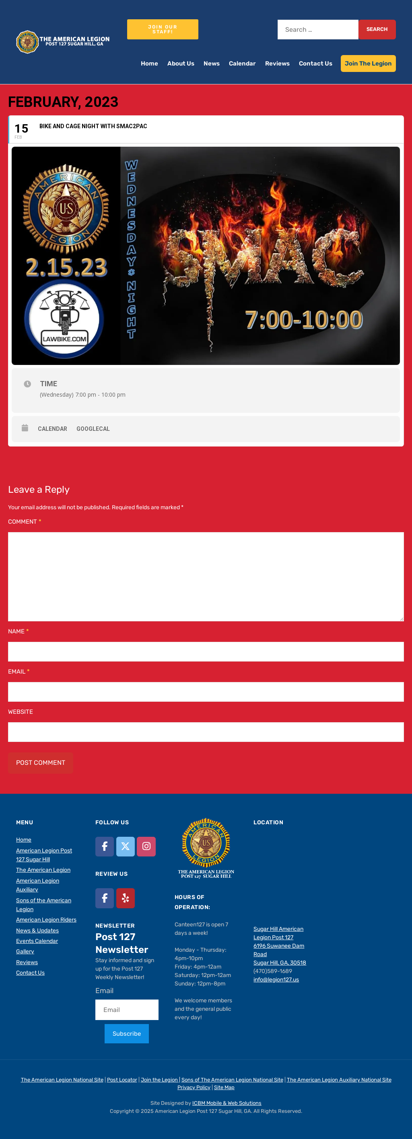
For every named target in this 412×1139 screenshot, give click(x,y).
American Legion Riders (46, 919)
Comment (24, 521)
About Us (180, 63)
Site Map (224, 1087)
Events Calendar (37, 941)
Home (149, 63)
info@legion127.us (276, 979)
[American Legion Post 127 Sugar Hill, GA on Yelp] (125, 898)
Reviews (277, 63)
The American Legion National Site (62, 1080)
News (212, 63)
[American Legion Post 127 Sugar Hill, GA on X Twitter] (125, 846)
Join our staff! (162, 29)
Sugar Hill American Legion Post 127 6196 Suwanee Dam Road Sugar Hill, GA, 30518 (279, 946)
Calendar (242, 63)
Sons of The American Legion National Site (232, 1080)
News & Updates (37, 930)
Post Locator (122, 1080)
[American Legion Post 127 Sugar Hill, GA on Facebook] (104, 846)
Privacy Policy (193, 1087)
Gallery (25, 951)
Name (18, 631)
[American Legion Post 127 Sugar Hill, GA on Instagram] (146, 846)
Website (20, 711)
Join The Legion (368, 63)
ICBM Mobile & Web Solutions (227, 1103)
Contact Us (315, 63)
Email (19, 671)
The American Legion (43, 870)
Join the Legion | (160, 1080)
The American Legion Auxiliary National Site (339, 1080)
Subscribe (127, 1033)
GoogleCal (93, 429)
